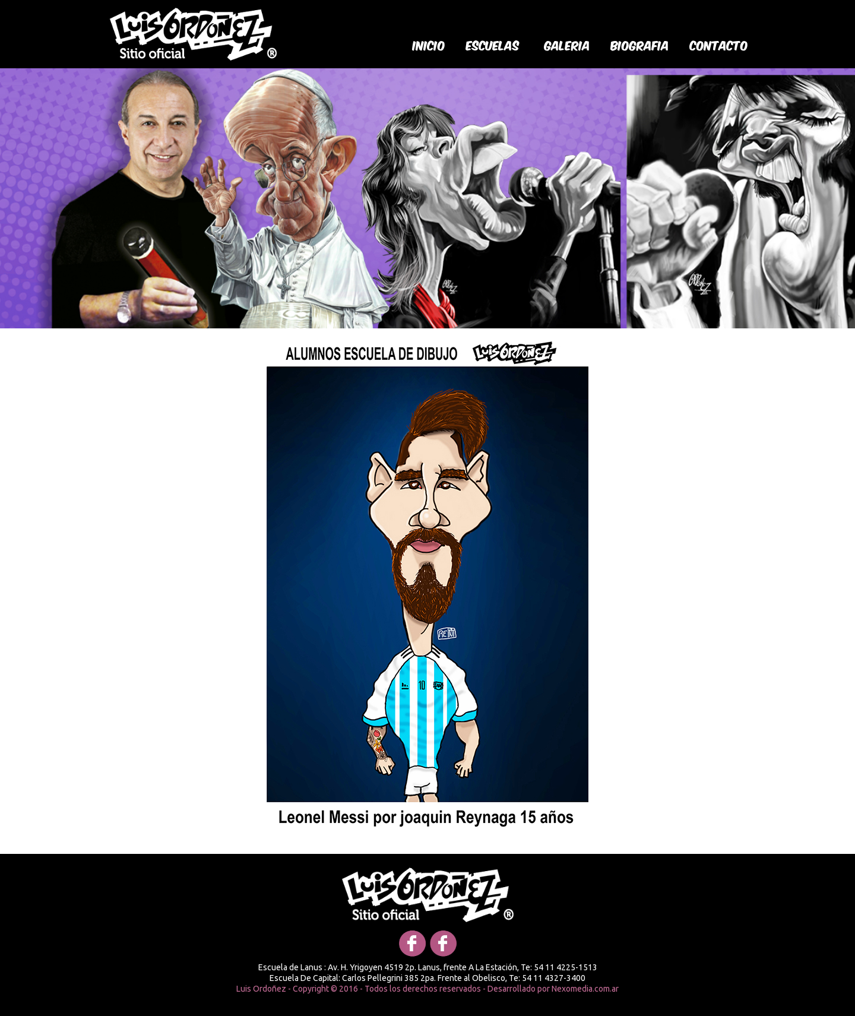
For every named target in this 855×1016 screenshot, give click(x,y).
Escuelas (493, 44)
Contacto (719, 44)
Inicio (429, 44)
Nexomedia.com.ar (585, 988)
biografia (640, 44)
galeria (567, 44)
